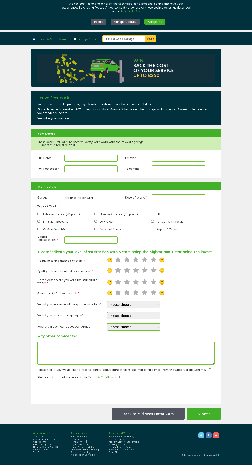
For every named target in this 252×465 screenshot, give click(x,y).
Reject (98, 22)
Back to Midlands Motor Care (148, 413)
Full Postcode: (48, 168)
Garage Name (87, 39)
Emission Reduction (56, 221)
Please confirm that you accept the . (77, 377)
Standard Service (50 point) (119, 214)
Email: (130, 157)
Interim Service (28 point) (61, 214)
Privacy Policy (130, 11)
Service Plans (40, 450)
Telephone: (132, 168)
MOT (160, 214)
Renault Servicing (80, 452)
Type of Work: (48, 206)
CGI (217, 455)
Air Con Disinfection (171, 221)
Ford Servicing (79, 442)
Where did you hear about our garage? (65, 326)
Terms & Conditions (102, 377)
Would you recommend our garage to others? (70, 304)
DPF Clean (107, 221)
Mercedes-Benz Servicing (85, 450)
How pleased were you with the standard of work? (68, 281)
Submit (204, 413)
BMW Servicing (79, 439)
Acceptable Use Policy (121, 437)
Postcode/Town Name (52, 39)
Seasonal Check (110, 229)
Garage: (42, 197)
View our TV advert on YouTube (121, 451)
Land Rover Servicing (83, 447)
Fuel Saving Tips (42, 444)
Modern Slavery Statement (124, 442)
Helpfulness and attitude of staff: (61, 260)
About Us (38, 437)
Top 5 (36, 452)
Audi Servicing (79, 437)
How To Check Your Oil (45, 447)
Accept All (155, 22)
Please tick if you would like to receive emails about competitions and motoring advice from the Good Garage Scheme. (121, 369)
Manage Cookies (125, 22)
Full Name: (46, 157)
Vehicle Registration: (47, 238)
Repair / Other (167, 229)
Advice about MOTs (44, 439)
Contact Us (39, 442)
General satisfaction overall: (58, 293)
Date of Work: (136, 197)
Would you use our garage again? (61, 315)
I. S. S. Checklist (118, 439)
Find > (150, 38)
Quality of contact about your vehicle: (65, 271)
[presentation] (65, 391)
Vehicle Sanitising (55, 229)
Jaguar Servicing (80, 444)
